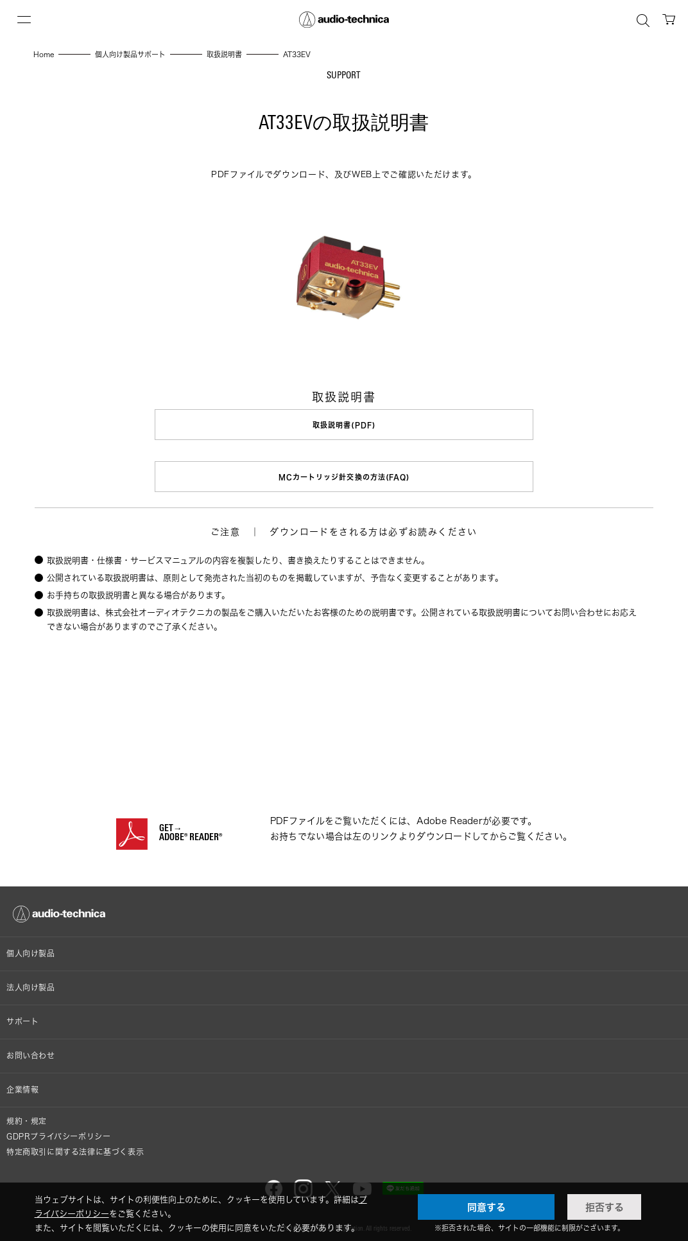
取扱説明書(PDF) (344, 425)
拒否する (604, 1207)
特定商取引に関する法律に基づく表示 (75, 1147)
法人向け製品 (30, 983)
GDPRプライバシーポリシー (58, 1132)
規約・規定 (26, 1117)
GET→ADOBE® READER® (190, 829)
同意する (486, 1207)
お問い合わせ (30, 1051)
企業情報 (22, 1085)
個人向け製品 (30, 949)
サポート (22, 1017)
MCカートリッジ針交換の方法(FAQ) (344, 475)
